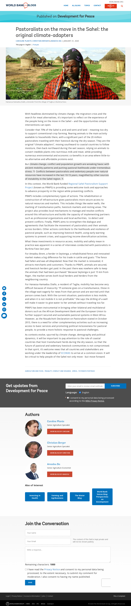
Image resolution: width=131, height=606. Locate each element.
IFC (38, 604)
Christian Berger (40, 41)
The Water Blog (80, 496)
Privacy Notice (52, 569)
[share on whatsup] (4, 309)
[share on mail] (4, 288)
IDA (33, 604)
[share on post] (4, 299)
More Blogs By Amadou (59, 474)
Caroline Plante (24, 41)
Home (66, 5)
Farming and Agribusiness (57, 496)
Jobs (43, 596)
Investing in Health (34, 496)
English (28, 45)
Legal (8, 596)
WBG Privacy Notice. (94, 400)
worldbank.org (116, 2)
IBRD (28, 604)
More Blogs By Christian (60, 453)
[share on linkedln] (4, 304)
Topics (87, 5)
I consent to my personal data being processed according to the (91, 399)
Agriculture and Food (34, 371)
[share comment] (4, 316)
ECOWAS (65, 353)
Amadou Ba (56, 41)
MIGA (43, 604)
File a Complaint (119, 596)
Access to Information (32, 596)
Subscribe (115, 386)
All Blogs (76, 5)
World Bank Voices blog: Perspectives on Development (102, 496)
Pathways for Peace (87, 371)
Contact (97, 5)
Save (30, 582)
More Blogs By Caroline (60, 431)
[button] (122, 6)
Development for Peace (76, 16)
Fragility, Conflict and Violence (58, 371)
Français (36, 45)
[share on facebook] (4, 294)
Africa (74, 371)
